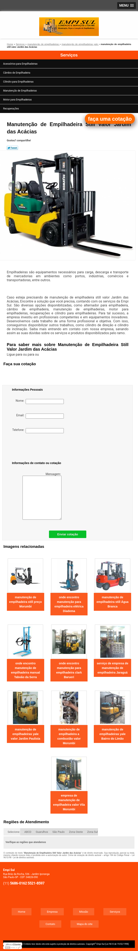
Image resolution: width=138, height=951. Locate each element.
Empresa (52, 911)
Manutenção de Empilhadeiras (20, 90)
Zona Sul (92, 831)
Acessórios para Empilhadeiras (20, 63)
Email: (40, 416)
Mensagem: (42, 496)
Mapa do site (84, 924)
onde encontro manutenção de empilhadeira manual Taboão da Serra (25, 670)
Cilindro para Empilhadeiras (18, 81)
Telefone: (38, 430)
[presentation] (38, 448)
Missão (83, 911)
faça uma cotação (110, 119)
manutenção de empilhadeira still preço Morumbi (25, 602)
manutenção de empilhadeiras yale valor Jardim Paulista (25, 734)
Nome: (40, 401)
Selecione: (14, 831)
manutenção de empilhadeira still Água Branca (112, 602)
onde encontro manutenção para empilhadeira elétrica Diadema (68, 604)
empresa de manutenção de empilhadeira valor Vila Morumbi (69, 802)
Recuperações (11, 108)
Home (21, 911)
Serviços (69, 55)
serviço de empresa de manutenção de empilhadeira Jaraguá (112, 668)
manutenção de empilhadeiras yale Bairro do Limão (112, 734)
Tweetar (12, 148)
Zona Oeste (76, 831)
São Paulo (59, 831)
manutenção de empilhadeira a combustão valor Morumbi (69, 736)
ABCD (27, 831)
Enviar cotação (67, 534)
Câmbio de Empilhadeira (17, 72)
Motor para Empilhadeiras (17, 99)
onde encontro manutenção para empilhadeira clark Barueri (69, 670)
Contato (50, 924)
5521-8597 (36, 883)
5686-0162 (18, 883)
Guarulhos (42, 831)
